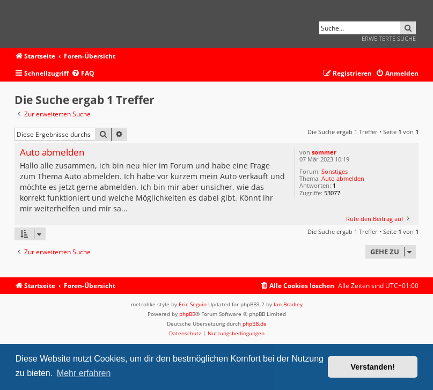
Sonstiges (334, 171)
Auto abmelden (342, 178)
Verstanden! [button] (373, 367)
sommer (324, 152)
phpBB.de (255, 323)
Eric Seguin (193, 304)
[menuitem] (82, 74)
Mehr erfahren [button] (84, 373)
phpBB (187, 314)
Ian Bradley (288, 304)
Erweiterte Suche (389, 38)
